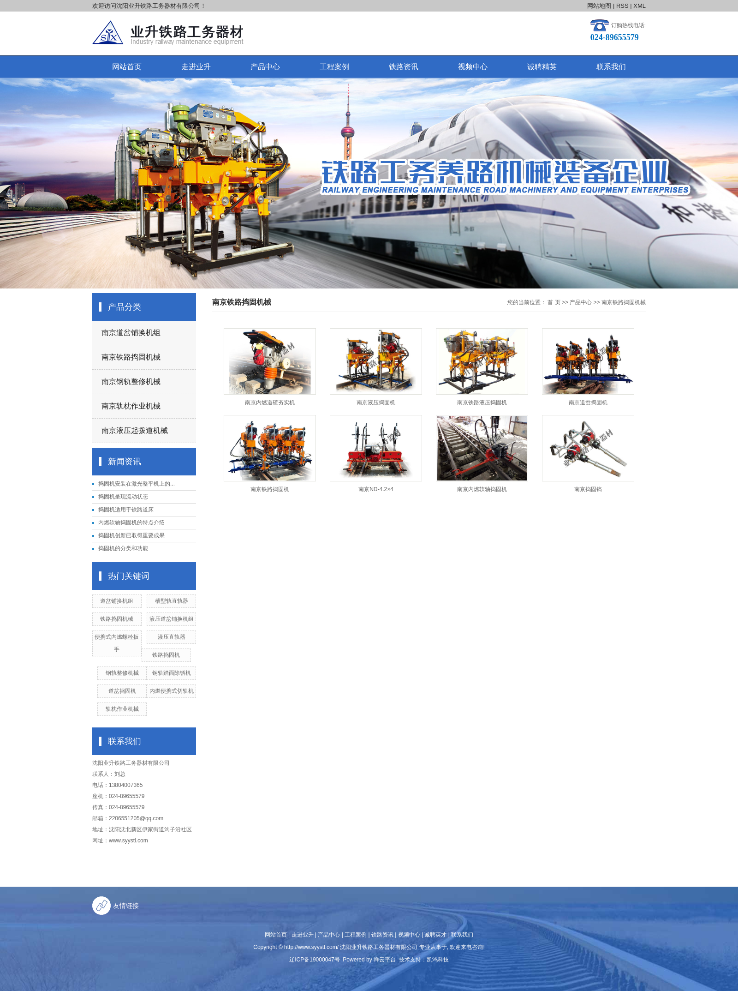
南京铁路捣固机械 (131, 357)
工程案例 (334, 67)
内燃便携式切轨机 (171, 691)
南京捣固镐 (588, 489)
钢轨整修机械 (122, 673)
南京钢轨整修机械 (131, 381)
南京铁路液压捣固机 (482, 402)
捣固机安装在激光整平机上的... (136, 483)
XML (639, 5)
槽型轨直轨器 (171, 601)
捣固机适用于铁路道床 (126, 509)
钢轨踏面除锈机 (171, 673)
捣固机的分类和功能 (123, 548)
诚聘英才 (435, 934)
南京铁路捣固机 (269, 489)
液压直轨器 (171, 637)
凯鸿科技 (438, 959)
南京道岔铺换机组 (131, 332)
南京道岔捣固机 (588, 402)
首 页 (554, 302)
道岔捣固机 (122, 691)
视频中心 (473, 67)
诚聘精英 (542, 67)
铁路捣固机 (166, 655)
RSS (622, 5)
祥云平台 (385, 959)
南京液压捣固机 (376, 402)
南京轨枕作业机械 (131, 406)
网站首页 (127, 67)
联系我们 (611, 67)
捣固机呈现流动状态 (123, 496)
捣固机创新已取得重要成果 (131, 535)
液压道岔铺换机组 (171, 619)
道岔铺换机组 (116, 601)
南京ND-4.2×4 (375, 489)
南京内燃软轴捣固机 (482, 489)
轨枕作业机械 (122, 709)
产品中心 (265, 67)
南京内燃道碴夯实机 (270, 402)
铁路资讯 (403, 67)
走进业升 (196, 67)
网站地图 (599, 5)
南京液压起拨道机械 (134, 430)
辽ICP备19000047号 (314, 959)
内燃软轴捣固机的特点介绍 (131, 522)
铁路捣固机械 (116, 619)
